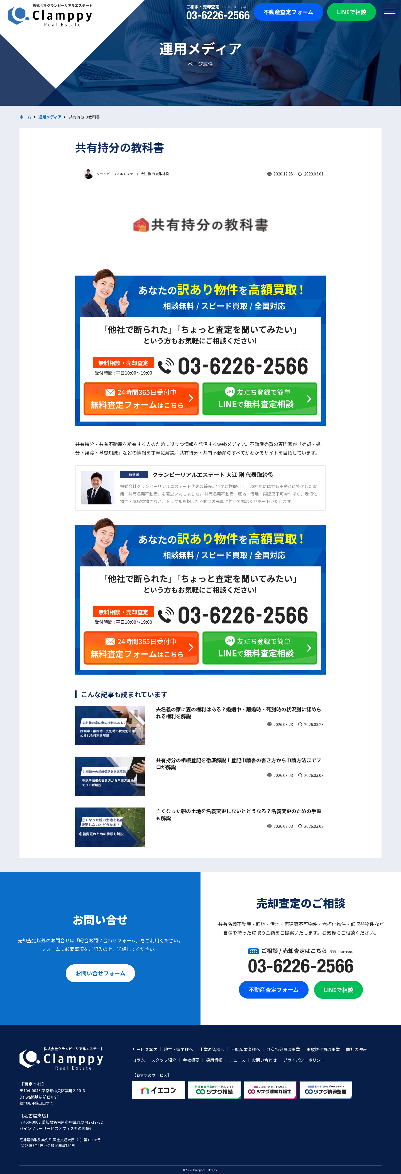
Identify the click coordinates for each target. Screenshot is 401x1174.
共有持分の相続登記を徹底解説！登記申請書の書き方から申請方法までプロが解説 (238, 763)
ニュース (237, 1060)
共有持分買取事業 (283, 1049)
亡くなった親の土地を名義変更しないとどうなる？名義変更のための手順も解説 (238, 814)
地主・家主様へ (178, 1049)
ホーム (25, 117)
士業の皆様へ (211, 1049)
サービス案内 (144, 1049)
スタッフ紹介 (163, 1060)
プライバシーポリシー (304, 1060)
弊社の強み (356, 1049)
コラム (138, 1060)
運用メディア (50, 117)
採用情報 (214, 1060)
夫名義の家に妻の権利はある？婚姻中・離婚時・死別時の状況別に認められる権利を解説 (238, 712)
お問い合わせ (264, 1060)
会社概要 (191, 1060)
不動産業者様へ (245, 1049)
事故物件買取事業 (323, 1049)
